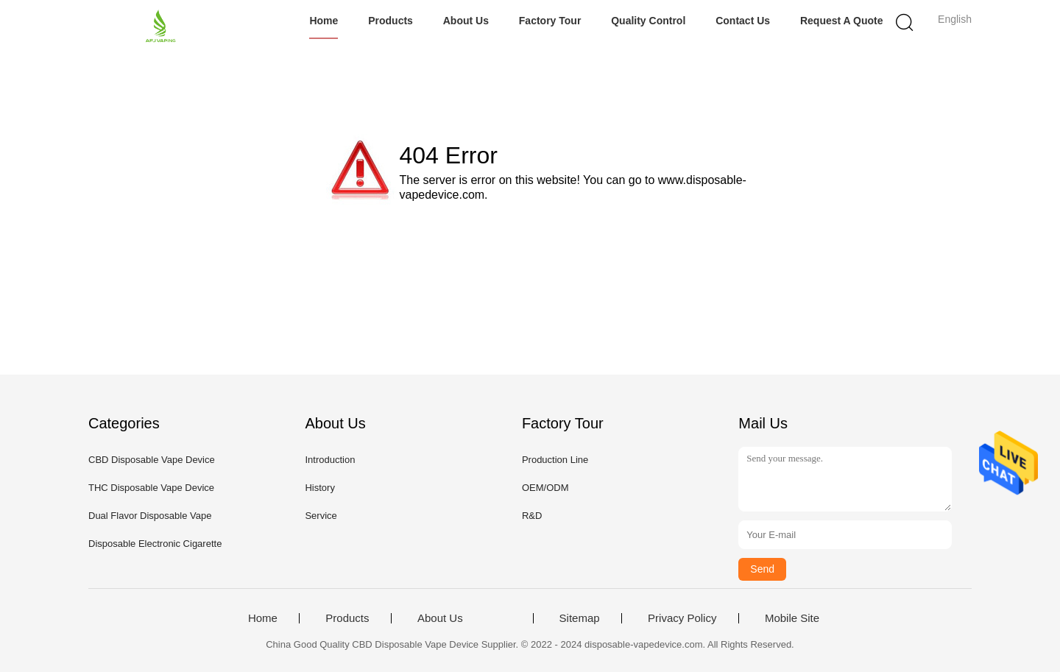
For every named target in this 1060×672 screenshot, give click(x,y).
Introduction (330, 459)
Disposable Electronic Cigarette (155, 543)
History (319, 487)
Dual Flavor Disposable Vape (149, 515)
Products (390, 20)
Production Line (555, 459)
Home (323, 20)
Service (320, 515)
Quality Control (648, 20)
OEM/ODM (545, 487)
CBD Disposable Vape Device (151, 459)
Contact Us (743, 20)
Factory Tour (550, 20)
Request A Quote (841, 20)
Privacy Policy (682, 618)
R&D (532, 515)
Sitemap (579, 618)
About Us (466, 20)
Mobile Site (792, 618)
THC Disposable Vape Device (151, 487)
